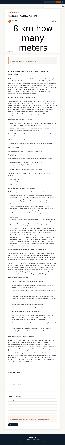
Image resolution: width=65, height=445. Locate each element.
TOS (35, 1)
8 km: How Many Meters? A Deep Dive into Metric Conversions (24, 61)
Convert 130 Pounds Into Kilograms (17, 384)
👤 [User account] (62, 2)
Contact (20, 1)
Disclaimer (26, 1)
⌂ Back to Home (13, 424)
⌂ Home (58, 1)
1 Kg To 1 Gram (12, 406)
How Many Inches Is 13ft (14, 400)
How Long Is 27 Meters (14, 375)
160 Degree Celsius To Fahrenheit (16, 403)
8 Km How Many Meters (27, 417)
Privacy (31, 1)
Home (13, 1)
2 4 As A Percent (13, 412)
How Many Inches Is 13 (14, 387)
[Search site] (50, 2)
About (16, 1)
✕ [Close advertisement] (62, 6)
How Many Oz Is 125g (13, 378)
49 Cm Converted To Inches (15, 381)
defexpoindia (6, 2)
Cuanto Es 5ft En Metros (14, 409)
